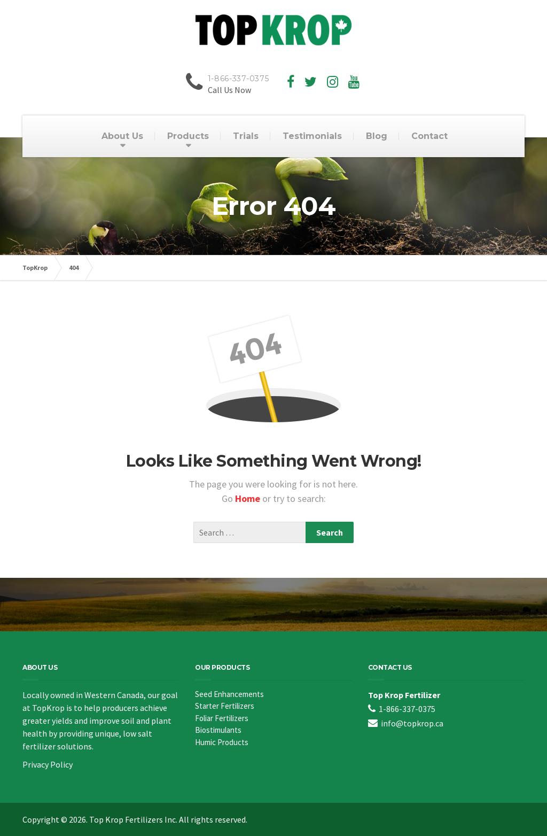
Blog (376, 136)
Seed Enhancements (229, 694)
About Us (122, 136)
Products (188, 136)
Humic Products (221, 742)
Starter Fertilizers (224, 706)
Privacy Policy (47, 764)
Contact (429, 136)
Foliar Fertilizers (221, 718)
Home (248, 498)
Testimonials (312, 136)
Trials (246, 136)
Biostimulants (218, 730)
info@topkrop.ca (412, 723)
